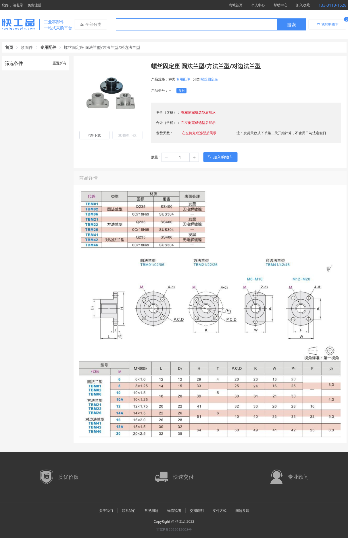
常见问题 (151, 510)
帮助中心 (280, 5)
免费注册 (34, 5)
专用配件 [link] (48, 47)
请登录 (18, 5)
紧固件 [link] (27, 47)
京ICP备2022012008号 (174, 529)
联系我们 (129, 510)
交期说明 (197, 510)
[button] (166, 157)
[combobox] (211, 24)
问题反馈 (242, 510)
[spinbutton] (180, 157)
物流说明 (174, 510)
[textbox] (196, 25)
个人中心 (258, 5)
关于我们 (106, 510)
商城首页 (236, 5)
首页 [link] (9, 47)
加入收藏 (303, 5)
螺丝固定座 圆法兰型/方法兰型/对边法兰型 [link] (102, 47)
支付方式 (219, 510)
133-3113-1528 (332, 5)
